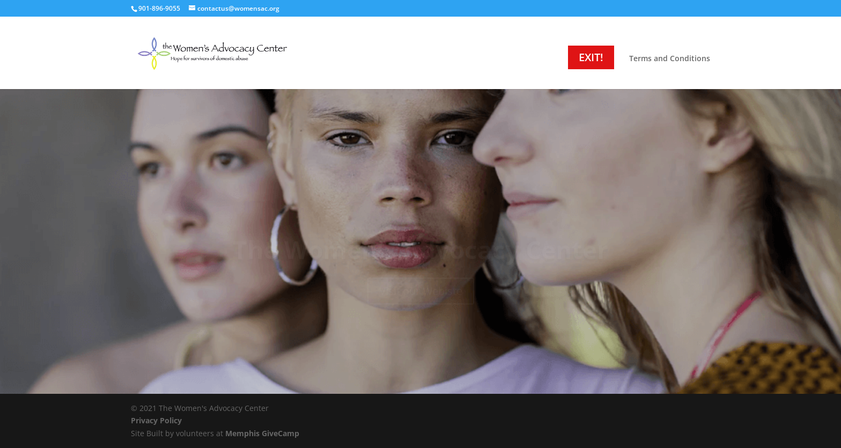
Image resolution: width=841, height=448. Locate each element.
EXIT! (591, 57)
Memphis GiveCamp (262, 433)
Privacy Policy (156, 420)
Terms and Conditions (669, 59)
